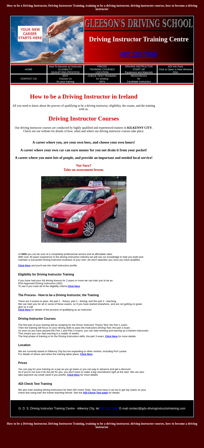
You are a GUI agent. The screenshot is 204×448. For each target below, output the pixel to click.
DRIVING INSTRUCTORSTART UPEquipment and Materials (139, 69)
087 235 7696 (139, 54)
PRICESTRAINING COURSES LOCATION (102, 69)
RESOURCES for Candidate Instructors (139, 78)
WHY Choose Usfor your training (65, 78)
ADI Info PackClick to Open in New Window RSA (175, 69)
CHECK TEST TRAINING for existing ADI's (102, 78)
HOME (28, 69)
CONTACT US (28, 78)
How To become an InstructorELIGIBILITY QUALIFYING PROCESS (65, 69)
